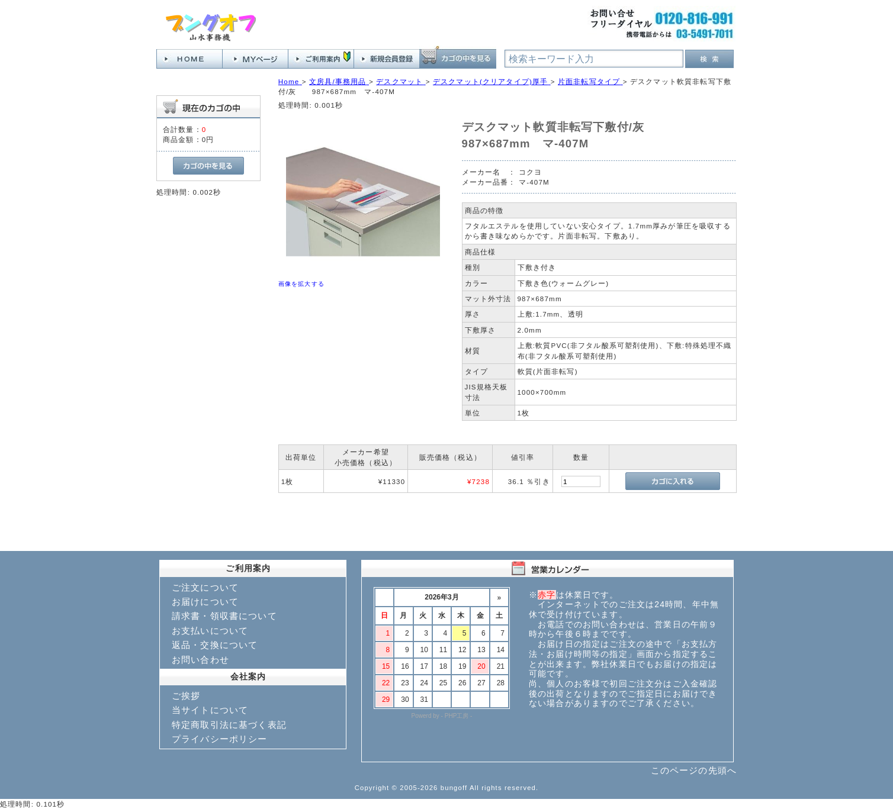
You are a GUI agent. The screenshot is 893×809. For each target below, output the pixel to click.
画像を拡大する (301, 284)
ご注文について (205, 587)
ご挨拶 (186, 696)
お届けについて (205, 602)
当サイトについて (210, 710)
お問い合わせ (200, 660)
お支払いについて (210, 631)
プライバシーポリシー (220, 739)
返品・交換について (215, 645)
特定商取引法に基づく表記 (229, 725)
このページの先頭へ (694, 770)
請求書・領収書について (224, 616)
